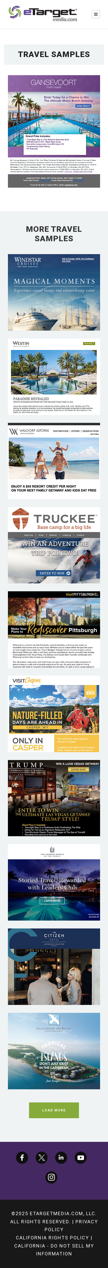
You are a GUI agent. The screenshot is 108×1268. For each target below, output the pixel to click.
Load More (54, 1110)
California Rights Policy (52, 1237)
